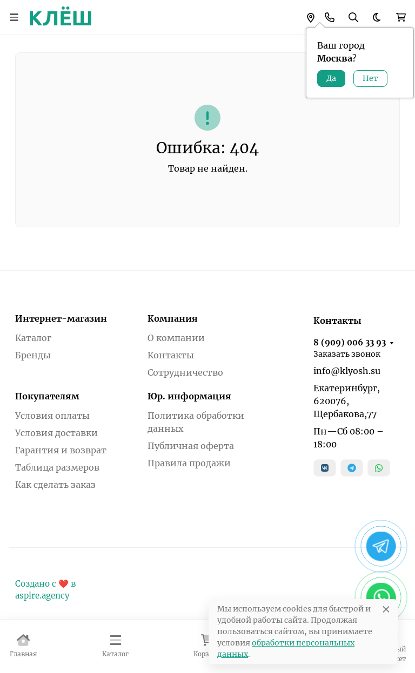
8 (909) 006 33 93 (349, 342)
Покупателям (47, 396)
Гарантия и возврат (60, 450)
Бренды (33, 355)
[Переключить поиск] (353, 17)
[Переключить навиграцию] (14, 17)
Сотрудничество (185, 372)
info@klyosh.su (346, 370)
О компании (176, 337)
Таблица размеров (57, 467)
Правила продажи (189, 463)
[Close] (386, 609)
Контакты (171, 355)
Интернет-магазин (61, 318)
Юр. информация (189, 396)
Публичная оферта (191, 445)
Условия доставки (56, 432)
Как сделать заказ (55, 484)
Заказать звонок (346, 354)
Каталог (33, 337)
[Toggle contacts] (329, 17)
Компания (173, 318)
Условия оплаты (52, 415)
